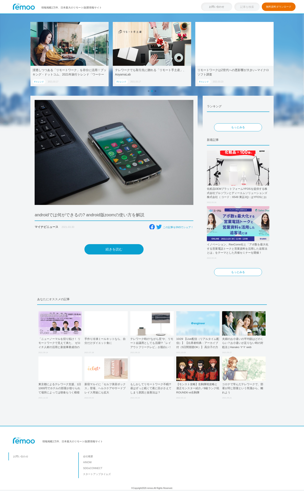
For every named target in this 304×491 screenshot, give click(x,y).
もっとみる (238, 127)
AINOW (87, 462)
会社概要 (88, 456)
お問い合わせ (216, 6)
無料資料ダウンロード (278, 6)
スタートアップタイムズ (97, 474)
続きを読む (114, 249)
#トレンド (39, 82)
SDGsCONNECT (92, 468)
